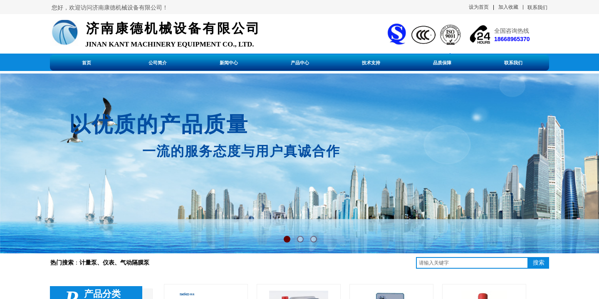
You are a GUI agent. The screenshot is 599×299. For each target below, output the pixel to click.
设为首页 (479, 7)
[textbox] (472, 263)
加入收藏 (508, 7)
